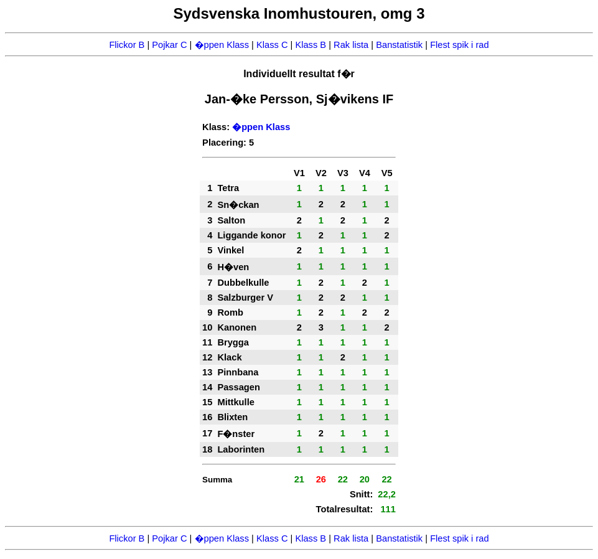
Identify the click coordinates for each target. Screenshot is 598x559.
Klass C (272, 45)
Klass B (310, 45)
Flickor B (126, 45)
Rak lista (351, 45)
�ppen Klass (222, 45)
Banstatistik (399, 45)
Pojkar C (169, 45)
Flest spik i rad (459, 45)
